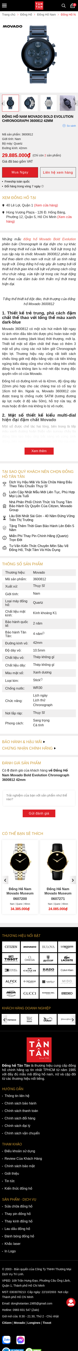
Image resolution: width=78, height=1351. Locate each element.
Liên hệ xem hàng (58, 172)
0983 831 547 (22, 1310)
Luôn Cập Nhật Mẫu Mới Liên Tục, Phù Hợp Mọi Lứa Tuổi (38, 494)
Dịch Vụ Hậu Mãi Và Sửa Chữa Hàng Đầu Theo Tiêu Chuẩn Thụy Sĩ (37, 484)
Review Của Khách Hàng (23, 1158)
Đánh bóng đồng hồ (19, 1236)
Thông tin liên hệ (17, 1096)
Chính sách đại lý (17, 1126)
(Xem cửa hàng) (46, 205)
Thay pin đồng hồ (18, 1214)
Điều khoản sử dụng (20, 1151)
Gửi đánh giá (39, 813)
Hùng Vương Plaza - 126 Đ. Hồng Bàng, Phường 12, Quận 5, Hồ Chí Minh (37, 217)
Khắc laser (13, 1243)
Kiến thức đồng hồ (18, 1188)
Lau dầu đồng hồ (17, 1229)
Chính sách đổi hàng (20, 1118)
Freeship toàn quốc (17, 181)
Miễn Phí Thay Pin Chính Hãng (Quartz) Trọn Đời (35, 538)
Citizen (7, 1322)
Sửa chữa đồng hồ (18, 1206)
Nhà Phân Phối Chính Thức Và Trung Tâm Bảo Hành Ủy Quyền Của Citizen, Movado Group (37, 506)
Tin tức (10, 1181)
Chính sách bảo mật (20, 1166)
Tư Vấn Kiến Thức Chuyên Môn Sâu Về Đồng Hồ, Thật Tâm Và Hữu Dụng (35, 548)
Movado (19, 1322)
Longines (33, 1322)
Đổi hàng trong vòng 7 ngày (24, 186)
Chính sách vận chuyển (22, 1133)
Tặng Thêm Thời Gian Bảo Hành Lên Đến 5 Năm (38, 528)
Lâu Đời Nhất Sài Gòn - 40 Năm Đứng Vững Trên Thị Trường (38, 518)
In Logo (10, 1251)
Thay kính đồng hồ (18, 1221)
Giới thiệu (12, 1173)
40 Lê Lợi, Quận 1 (30, 205)
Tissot (47, 1322)
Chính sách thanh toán (21, 1111)
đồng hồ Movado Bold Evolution (48, 239)
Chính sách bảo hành (20, 1103)
